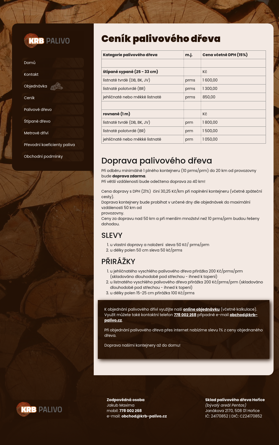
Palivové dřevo (38, 109)
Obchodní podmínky (43, 156)
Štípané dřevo (37, 121)
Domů (29, 62)
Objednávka (35, 86)
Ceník (29, 98)
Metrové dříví (36, 133)
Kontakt (31, 74)
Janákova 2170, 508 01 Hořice (232, 410)
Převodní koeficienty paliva (49, 144)
